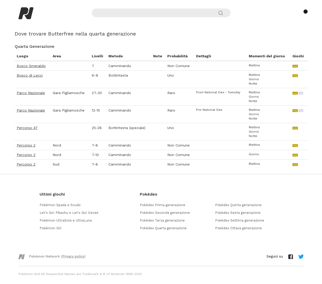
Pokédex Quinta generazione (238, 205)
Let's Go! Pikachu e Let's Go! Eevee (69, 213)
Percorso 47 (27, 128)
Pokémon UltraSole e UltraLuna (66, 220)
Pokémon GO (50, 228)
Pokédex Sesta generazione (238, 213)
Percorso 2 (26, 145)
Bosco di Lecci (30, 75)
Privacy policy (73, 256)
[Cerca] (223, 13)
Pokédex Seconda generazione (165, 213)
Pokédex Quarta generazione (163, 228)
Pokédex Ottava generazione (238, 228)
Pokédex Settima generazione (239, 220)
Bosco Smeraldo (31, 66)
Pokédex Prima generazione (162, 205)
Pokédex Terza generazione (162, 220)
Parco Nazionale (31, 93)
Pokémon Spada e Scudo (60, 205)
